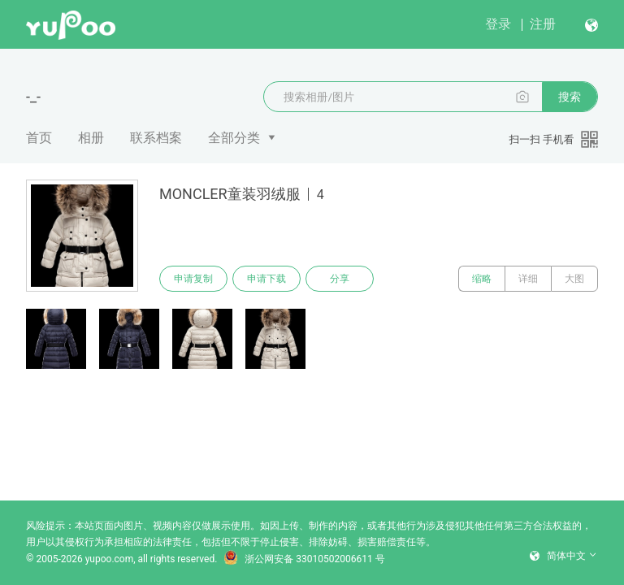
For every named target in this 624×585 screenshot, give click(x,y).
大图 (574, 278)
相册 (91, 137)
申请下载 (266, 278)
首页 (39, 137)
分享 (339, 278)
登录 (498, 24)
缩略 (482, 278)
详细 (528, 278)
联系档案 (156, 137)
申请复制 (193, 278)
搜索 (569, 96)
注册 (543, 24)
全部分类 (234, 137)
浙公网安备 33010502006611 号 (303, 559)
